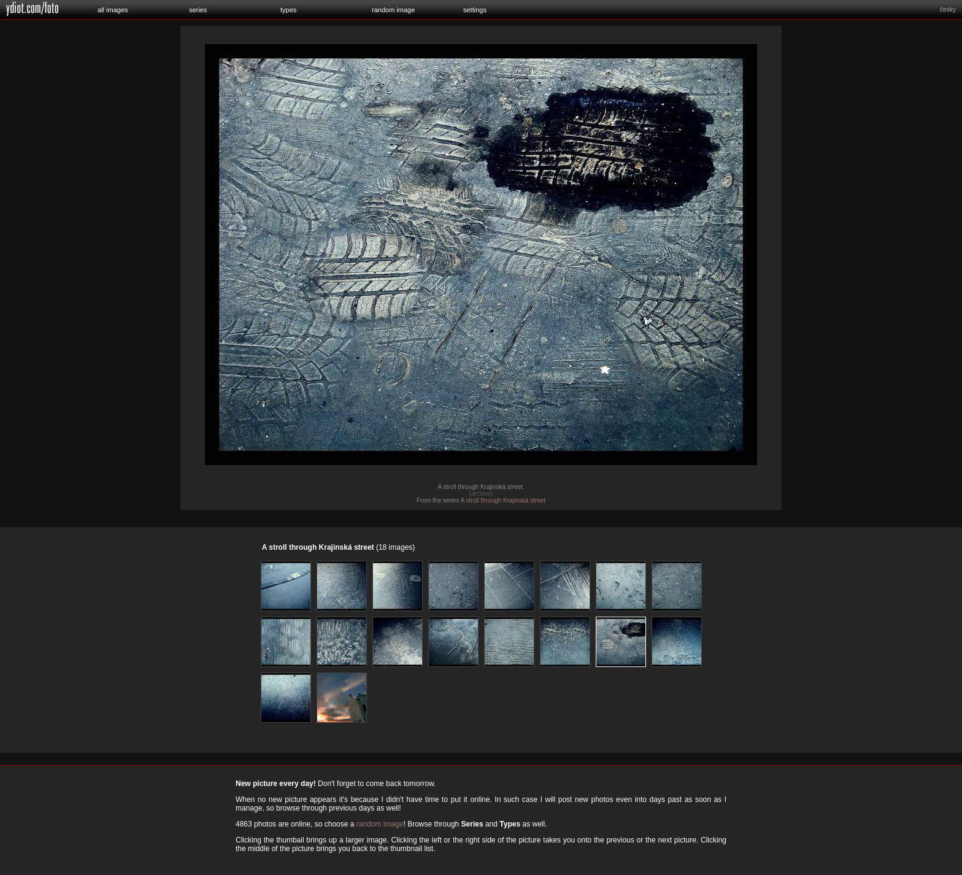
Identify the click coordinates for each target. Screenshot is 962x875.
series (198, 9)
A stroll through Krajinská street (503, 500)
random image (393, 9)
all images (113, 9)
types (288, 9)
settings (475, 9)
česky (948, 9)
